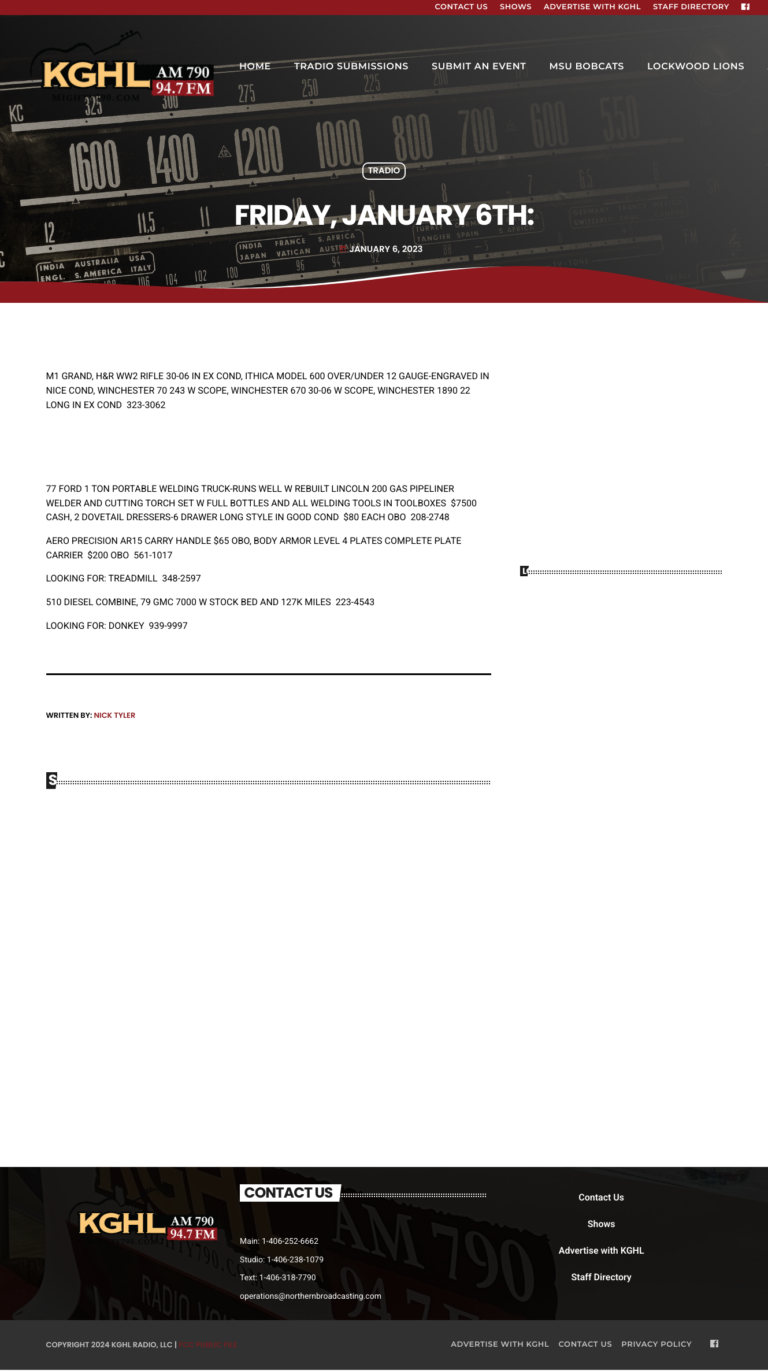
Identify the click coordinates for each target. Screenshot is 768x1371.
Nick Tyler (114, 715)
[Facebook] (745, 7)
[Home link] (124, 67)
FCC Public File (208, 1345)
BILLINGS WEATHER (621, 632)
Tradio (384, 171)
